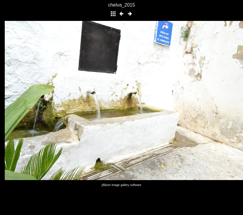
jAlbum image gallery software (121, 185)
